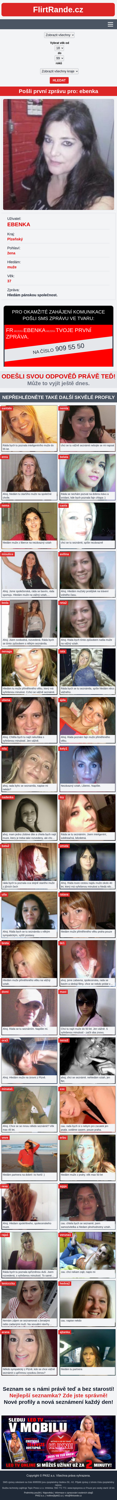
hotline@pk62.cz (55, 1495)
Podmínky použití (32, 1492)
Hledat (59, 80)
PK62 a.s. (40, 1495)
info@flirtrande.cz (73, 1495)
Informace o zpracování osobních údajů (74, 1492)
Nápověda (48, 1492)
